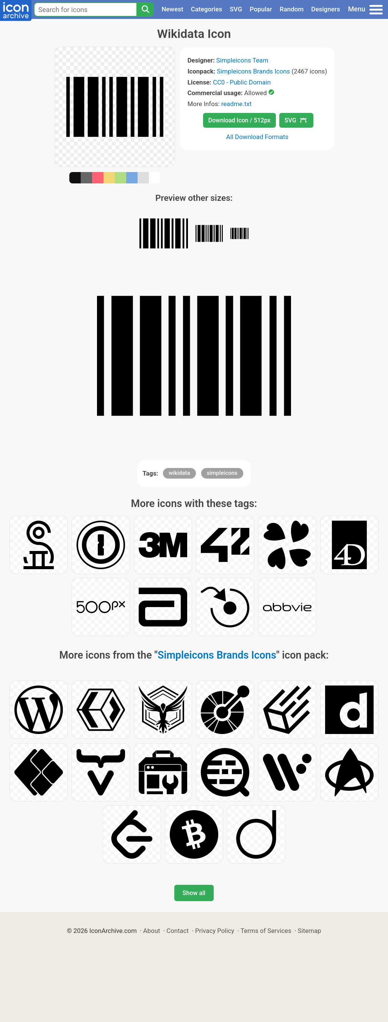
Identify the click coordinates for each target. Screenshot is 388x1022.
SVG (236, 9)
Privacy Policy (214, 930)
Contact (177, 930)
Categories (206, 9)
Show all (194, 893)
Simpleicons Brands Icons (253, 71)
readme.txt (236, 104)
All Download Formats (257, 137)
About (151, 930)
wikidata (179, 473)
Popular (261, 9)
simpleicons (222, 473)
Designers (325, 9)
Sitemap (309, 930)
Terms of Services (266, 930)
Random (292, 9)
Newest (172, 9)
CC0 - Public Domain (242, 82)
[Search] (145, 9)
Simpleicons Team (242, 60)
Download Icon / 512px (239, 120)
